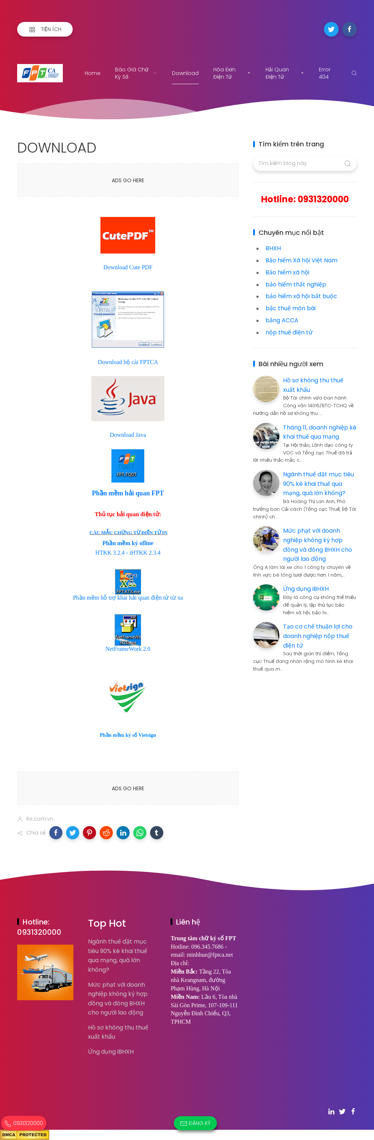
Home (92, 73)
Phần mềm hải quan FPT (128, 493)
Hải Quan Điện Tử (285, 73)
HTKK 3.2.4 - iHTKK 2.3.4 (128, 553)
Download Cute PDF (127, 267)
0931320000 (23, 1123)
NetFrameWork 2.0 (128, 649)
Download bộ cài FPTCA (128, 362)
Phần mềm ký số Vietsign (128, 735)
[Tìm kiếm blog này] (304, 163)
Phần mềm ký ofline (128, 543)
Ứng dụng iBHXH (306, 589)
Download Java (128, 435)
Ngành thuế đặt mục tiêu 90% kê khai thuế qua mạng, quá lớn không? (318, 483)
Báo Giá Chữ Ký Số (136, 73)
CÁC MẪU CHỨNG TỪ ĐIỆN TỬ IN (128, 532)
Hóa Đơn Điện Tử (232, 73)
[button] (55, 832)
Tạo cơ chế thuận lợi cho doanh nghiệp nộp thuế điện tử (317, 635)
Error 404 (325, 73)
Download (185, 73)
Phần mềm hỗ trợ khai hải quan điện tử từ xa (128, 598)
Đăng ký (195, 1123)
